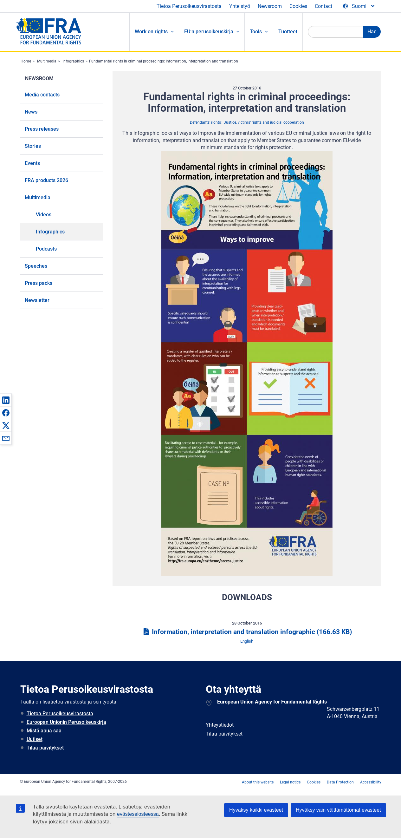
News (31, 112)
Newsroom (270, 6)
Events (32, 163)
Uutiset (34, 739)
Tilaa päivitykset (45, 748)
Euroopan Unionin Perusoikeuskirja (66, 722)
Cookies (298, 6)
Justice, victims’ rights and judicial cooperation (264, 122)
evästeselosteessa (138, 814)
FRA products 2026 (46, 180)
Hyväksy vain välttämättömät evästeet (338, 810)
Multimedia (46, 61)
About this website (258, 782)
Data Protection (340, 782)
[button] (5, 400)
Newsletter (37, 300)
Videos (43, 215)
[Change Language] (359, 6)
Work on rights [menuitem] (151, 32)
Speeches (36, 266)
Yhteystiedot (220, 725)
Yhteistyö (239, 6)
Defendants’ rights (205, 122)
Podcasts (46, 249)
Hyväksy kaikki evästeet (256, 810)
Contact (323, 6)
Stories (33, 146)
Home (26, 61)
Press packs (38, 283)
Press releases (42, 129)
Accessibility (370, 782)
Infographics (73, 61)
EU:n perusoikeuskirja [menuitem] (208, 32)
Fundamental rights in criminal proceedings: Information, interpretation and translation (163, 61)
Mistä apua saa (44, 731)
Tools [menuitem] (256, 32)
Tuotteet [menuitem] (287, 32)
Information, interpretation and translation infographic (247, 632)
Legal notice (290, 782)
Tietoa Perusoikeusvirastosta (189, 6)
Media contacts (42, 95)
